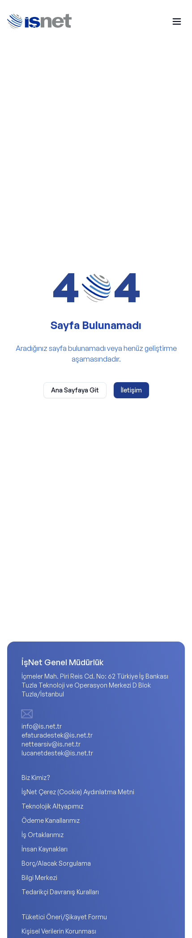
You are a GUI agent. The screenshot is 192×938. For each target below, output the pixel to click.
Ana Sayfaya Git (75, 390)
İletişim (131, 390)
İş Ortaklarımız (42, 834)
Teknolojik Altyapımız (52, 806)
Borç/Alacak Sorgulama (56, 863)
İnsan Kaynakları (44, 849)
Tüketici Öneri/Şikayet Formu (64, 917)
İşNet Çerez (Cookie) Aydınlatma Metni (77, 792)
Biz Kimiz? (35, 777)
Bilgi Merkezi (39, 877)
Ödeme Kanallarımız (50, 820)
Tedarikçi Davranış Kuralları (60, 892)
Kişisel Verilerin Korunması (58, 931)
